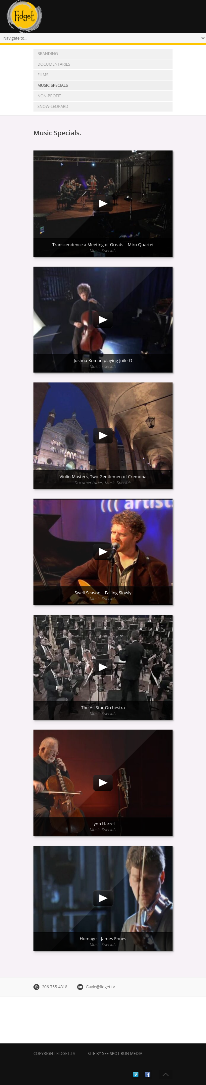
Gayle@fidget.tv (100, 987)
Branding (47, 53)
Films (42, 75)
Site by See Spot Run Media (114, 1053)
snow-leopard (52, 106)
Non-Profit (49, 96)
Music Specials (52, 85)
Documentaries (53, 64)
